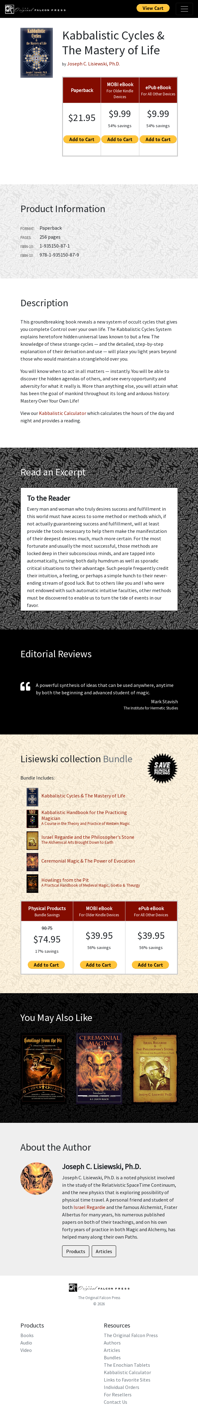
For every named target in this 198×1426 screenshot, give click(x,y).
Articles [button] (104, 1251)
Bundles (112, 1357)
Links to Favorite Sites (127, 1380)
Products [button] (75, 1251)
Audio (26, 1343)
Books (27, 1335)
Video (26, 1350)
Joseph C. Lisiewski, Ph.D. (93, 64)
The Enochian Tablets (127, 1365)
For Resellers (118, 1394)
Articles (112, 1350)
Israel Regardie (89, 1207)
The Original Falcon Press (99, 1297)
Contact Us (115, 1402)
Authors (112, 1343)
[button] (32, 1068)
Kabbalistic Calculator (62, 413)
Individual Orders (121, 1387)
